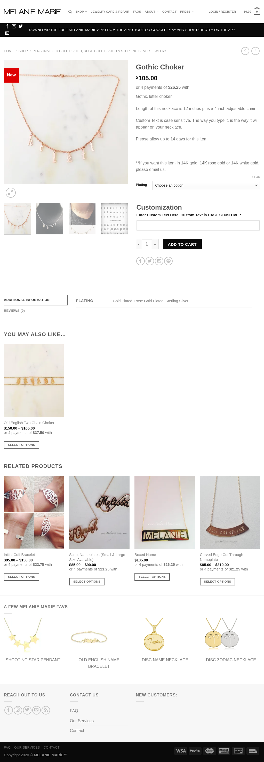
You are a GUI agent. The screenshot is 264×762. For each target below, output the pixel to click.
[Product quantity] (147, 244)
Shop (81, 11)
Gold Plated (122, 301)
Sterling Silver (176, 301)
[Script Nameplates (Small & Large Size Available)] (99, 512)
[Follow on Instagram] (14, 26)
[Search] (70, 11)
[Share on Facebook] (140, 261)
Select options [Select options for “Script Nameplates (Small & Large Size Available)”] (86, 581)
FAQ (74, 711)
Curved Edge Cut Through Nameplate (221, 557)
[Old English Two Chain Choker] (34, 380)
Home (9, 51)
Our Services (82, 721)
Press (187, 11)
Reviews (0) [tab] (14, 311)
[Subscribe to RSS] (46, 710)
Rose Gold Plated (148, 301)
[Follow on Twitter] (21, 26)
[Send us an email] (7, 33)
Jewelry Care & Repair (110, 11)
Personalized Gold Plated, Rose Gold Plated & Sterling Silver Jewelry (99, 51)
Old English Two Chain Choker (29, 423)
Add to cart (182, 244)
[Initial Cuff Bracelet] (34, 512)
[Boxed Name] (164, 512)
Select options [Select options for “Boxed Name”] (152, 576)
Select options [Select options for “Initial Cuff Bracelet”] (21, 576)
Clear (255, 177)
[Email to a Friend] (159, 261)
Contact (169, 11)
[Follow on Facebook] (7, 26)
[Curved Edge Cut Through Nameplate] (230, 512)
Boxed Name (145, 555)
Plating (141, 185)
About (152, 11)
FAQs (137, 11)
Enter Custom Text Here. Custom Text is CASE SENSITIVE (189, 215)
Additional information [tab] (27, 300)
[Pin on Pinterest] (168, 261)
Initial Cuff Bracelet (19, 555)
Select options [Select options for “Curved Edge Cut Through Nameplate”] (217, 581)
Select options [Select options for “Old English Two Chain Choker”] (21, 444)
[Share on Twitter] (150, 261)
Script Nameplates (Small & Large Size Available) (97, 557)
